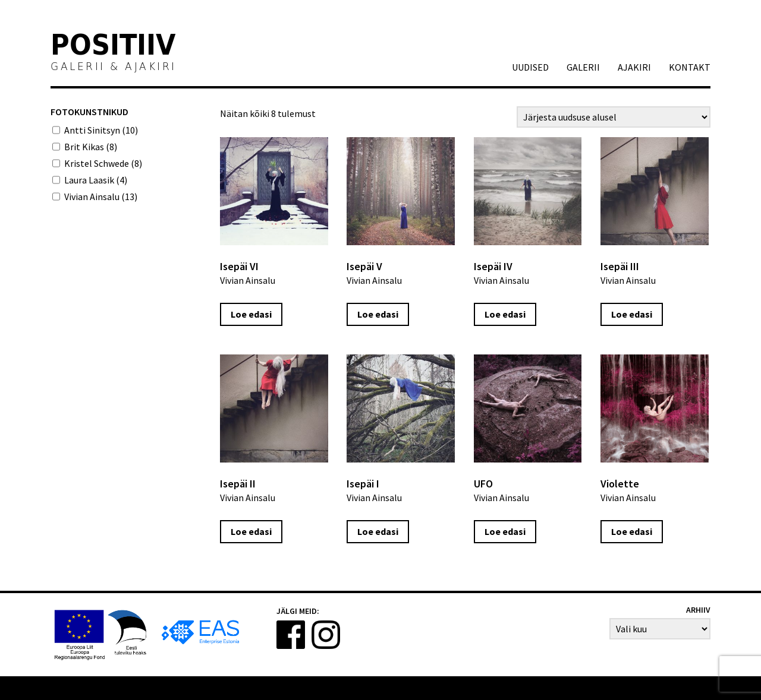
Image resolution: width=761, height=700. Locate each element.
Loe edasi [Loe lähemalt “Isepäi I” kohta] (377, 531)
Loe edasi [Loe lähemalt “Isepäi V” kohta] (377, 314)
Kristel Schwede (103, 163)
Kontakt (689, 67)
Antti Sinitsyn (101, 130)
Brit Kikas (90, 147)
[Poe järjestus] (613, 117)
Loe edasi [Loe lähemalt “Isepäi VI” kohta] (251, 314)
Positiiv (114, 46)
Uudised (530, 67)
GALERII (583, 67)
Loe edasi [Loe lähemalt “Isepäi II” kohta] (251, 531)
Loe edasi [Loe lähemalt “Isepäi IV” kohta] (505, 314)
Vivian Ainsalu (100, 196)
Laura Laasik (95, 180)
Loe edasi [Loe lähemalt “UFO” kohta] (505, 531)
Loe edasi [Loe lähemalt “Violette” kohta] (631, 531)
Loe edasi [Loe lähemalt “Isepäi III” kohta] (631, 314)
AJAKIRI (634, 67)
